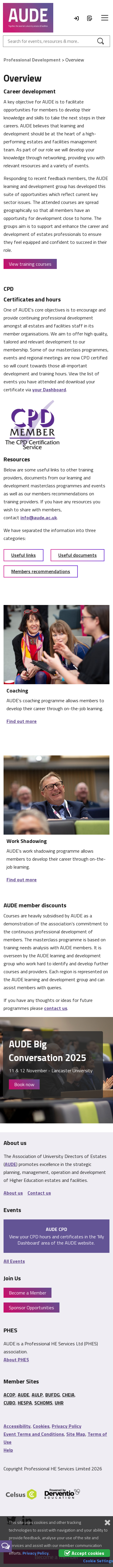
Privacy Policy (66, 1426)
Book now (24, 1084)
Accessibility (17, 1426)
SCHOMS (43, 1402)
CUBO (9, 1402)
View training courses (30, 263)
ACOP (9, 1394)
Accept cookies (84, 1553)
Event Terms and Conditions (34, 1434)
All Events (14, 1261)
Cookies (41, 1426)
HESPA (25, 1402)
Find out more (22, 721)
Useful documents (77, 555)
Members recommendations (40, 571)
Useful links (23, 555)
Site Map (75, 1434)
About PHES (16, 1359)
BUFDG (52, 1394)
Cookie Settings (98, 1561)
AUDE (10, 1164)
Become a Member (27, 1292)
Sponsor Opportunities (31, 1307)
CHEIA (68, 1394)
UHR (59, 1402)
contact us (55, 1008)
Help (8, 1450)
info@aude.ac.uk (38, 517)
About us (13, 1192)
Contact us (39, 1192)
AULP (37, 1394)
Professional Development (32, 59)
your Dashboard (49, 389)
